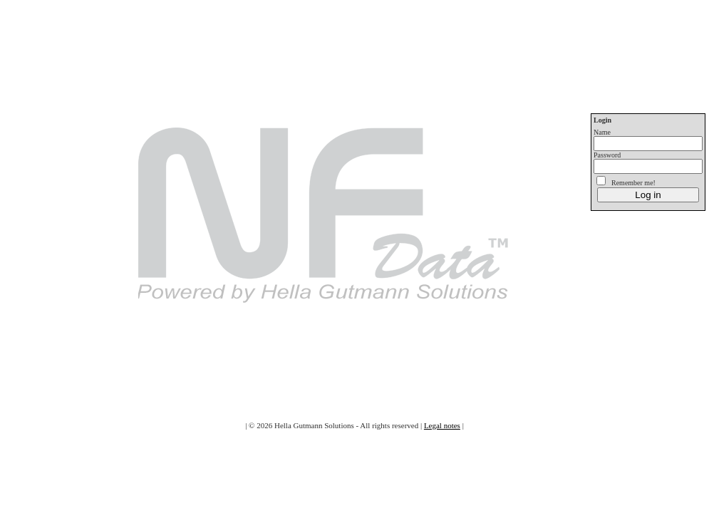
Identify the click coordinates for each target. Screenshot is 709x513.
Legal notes (442, 425)
